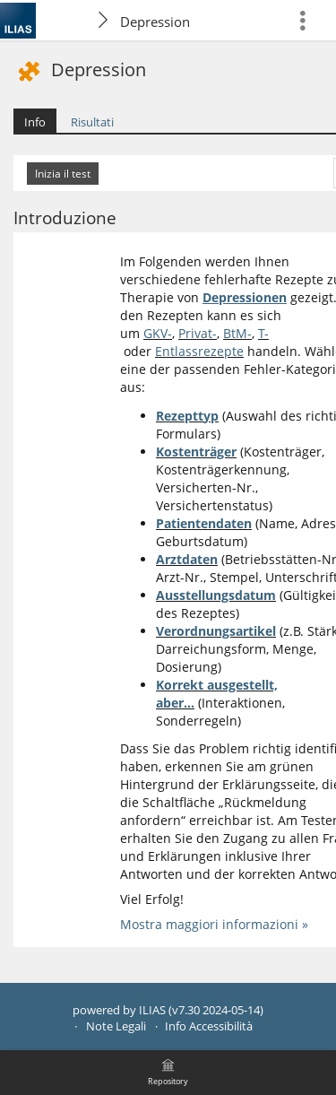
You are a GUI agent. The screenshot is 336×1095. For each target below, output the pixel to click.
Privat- (197, 333)
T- (263, 333)
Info (35, 122)
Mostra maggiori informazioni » (214, 924)
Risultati (92, 122)
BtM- (237, 333)
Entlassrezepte (199, 351)
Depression (155, 21)
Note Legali (116, 1026)
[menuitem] (310, 20)
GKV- (157, 333)
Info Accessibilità (209, 1026)
